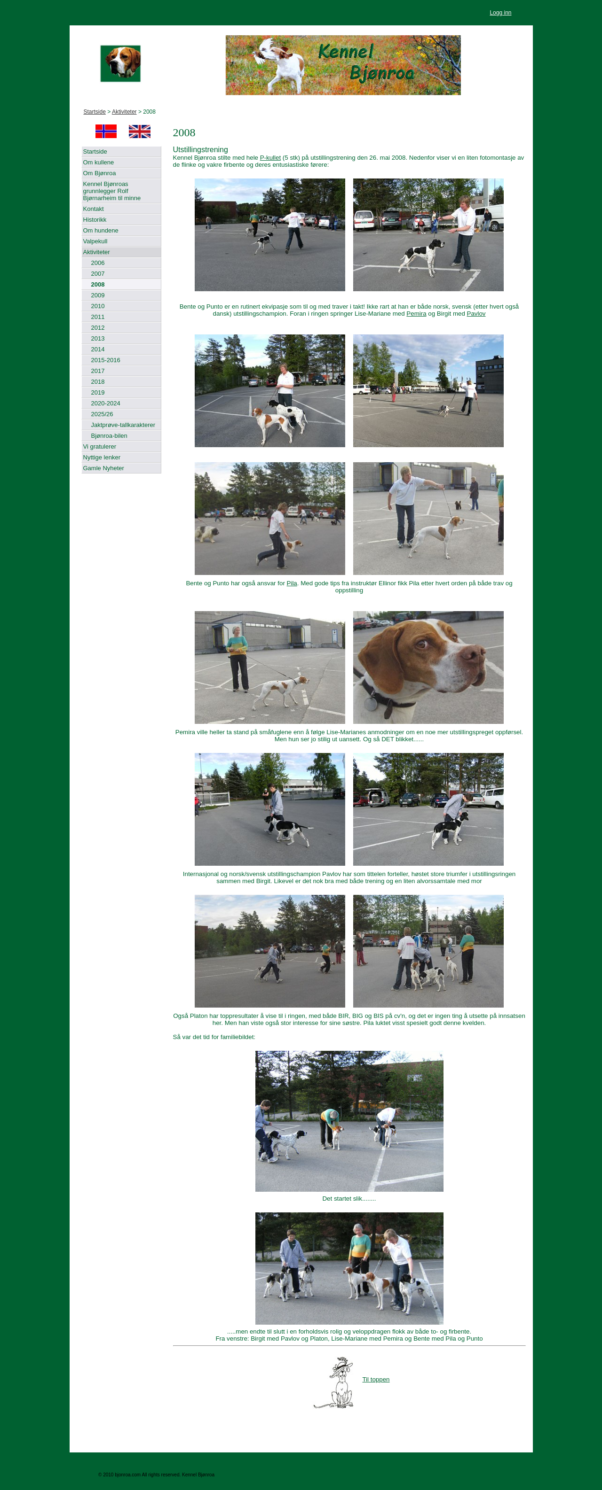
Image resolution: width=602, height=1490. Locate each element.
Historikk (95, 219)
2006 (98, 262)
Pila (292, 583)
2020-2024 (105, 403)
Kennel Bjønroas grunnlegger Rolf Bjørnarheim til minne (112, 191)
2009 (98, 295)
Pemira (416, 313)
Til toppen (350, 1379)
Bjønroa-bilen (109, 435)
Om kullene (98, 162)
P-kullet (270, 157)
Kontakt (93, 208)
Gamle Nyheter (103, 468)
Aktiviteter (124, 112)
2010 (98, 306)
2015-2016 (105, 360)
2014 (98, 349)
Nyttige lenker (101, 457)
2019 (98, 392)
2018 (98, 381)
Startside (95, 112)
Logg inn (500, 12)
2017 (98, 370)
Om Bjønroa (99, 173)
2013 (98, 338)
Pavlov (476, 313)
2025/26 (102, 414)
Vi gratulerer (100, 446)
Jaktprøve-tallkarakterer (123, 424)
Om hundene (101, 230)
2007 (98, 273)
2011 (98, 316)
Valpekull (95, 241)
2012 (98, 327)
